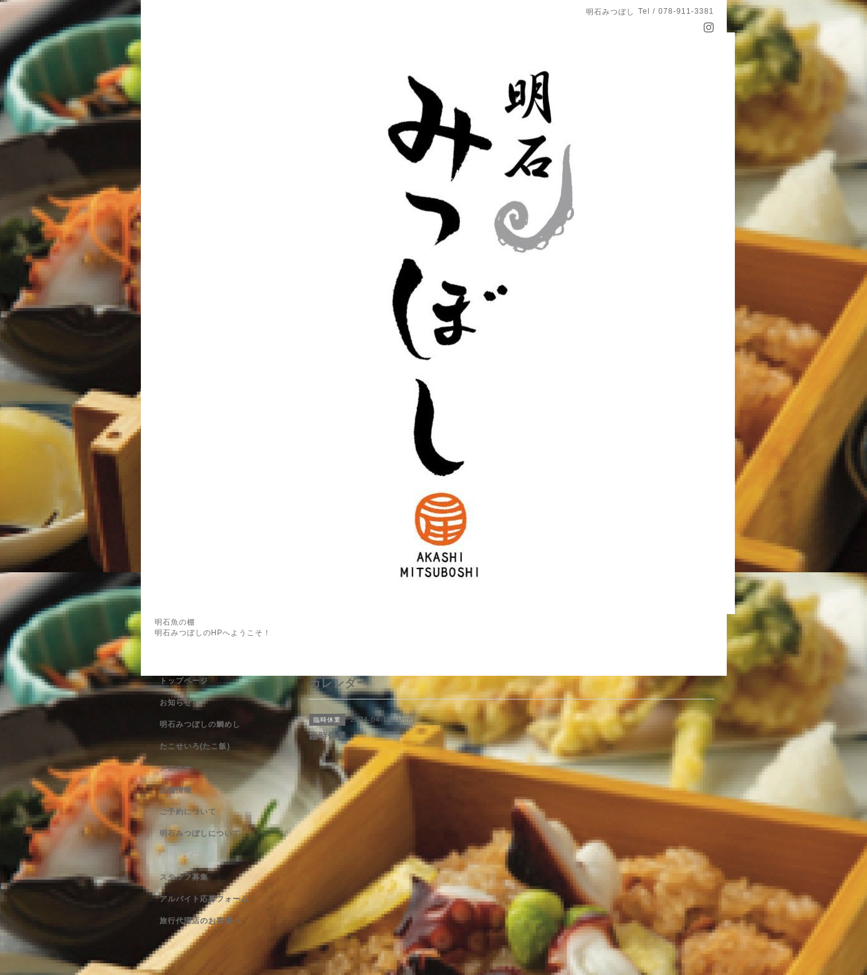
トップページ (184, 680)
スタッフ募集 (184, 877)
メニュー (176, 768)
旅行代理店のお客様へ (200, 920)
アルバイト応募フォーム (204, 899)
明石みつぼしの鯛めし (200, 724)
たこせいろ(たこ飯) (195, 746)
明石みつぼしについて (200, 833)
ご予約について (188, 811)
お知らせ (176, 702)
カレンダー (180, 855)
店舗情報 (176, 789)
